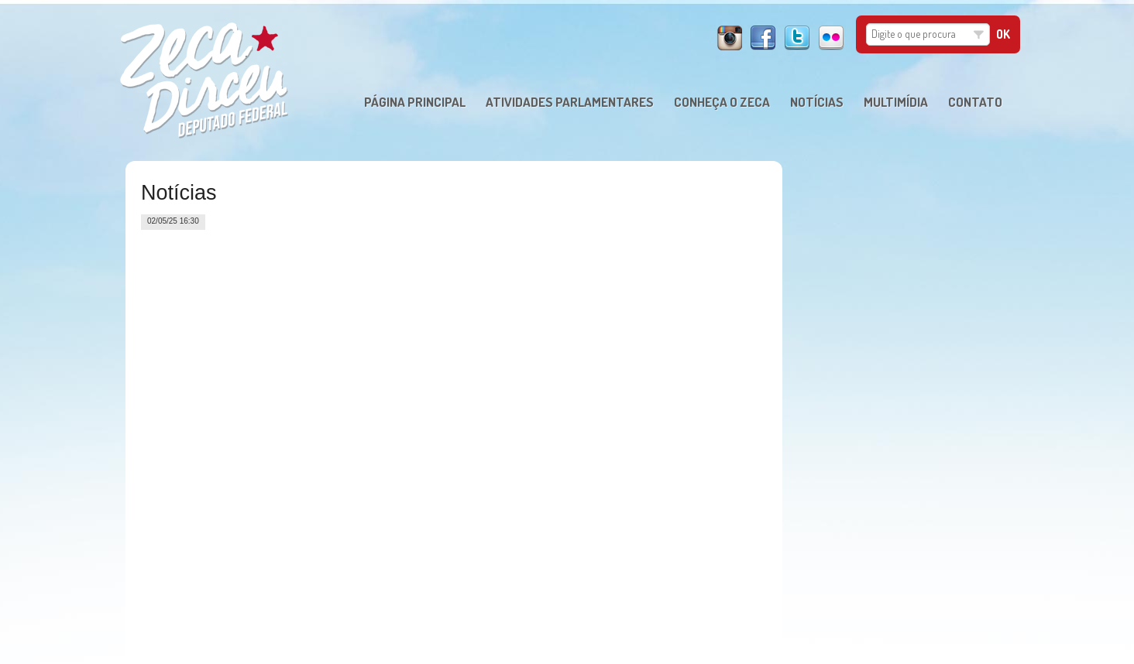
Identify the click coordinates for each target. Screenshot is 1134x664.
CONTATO (975, 102)
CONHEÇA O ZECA (722, 102)
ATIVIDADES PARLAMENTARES (570, 102)
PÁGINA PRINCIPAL (415, 102)
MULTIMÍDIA (896, 102)
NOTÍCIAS (817, 102)
